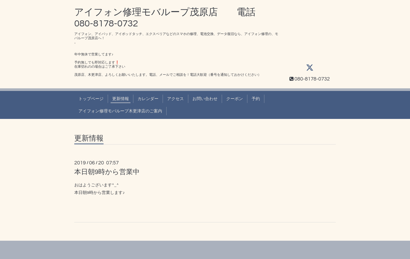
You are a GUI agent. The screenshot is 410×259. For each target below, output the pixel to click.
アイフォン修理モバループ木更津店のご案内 (120, 111)
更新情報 (120, 99)
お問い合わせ (205, 99)
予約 (256, 99)
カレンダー (148, 99)
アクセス (175, 99)
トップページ (91, 99)
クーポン (234, 99)
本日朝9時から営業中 (107, 172)
